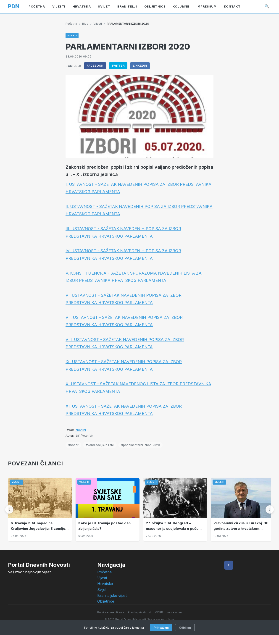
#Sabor (73, 445)
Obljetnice (105, 601)
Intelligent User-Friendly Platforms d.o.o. (150, 625)
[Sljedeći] (270, 509)
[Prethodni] (9, 509)
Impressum (174, 612)
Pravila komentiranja (110, 612)
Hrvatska (105, 583)
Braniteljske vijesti (112, 595)
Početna (71, 23)
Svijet (101, 589)
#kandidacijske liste (100, 445)
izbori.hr (80, 430)
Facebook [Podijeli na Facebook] (95, 65)
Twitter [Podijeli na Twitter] (118, 65)
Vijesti (97, 23)
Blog (85, 23)
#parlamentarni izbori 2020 (140, 445)
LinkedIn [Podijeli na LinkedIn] (140, 65)
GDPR (159, 612)
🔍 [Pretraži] (267, 6)
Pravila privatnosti (140, 612)
